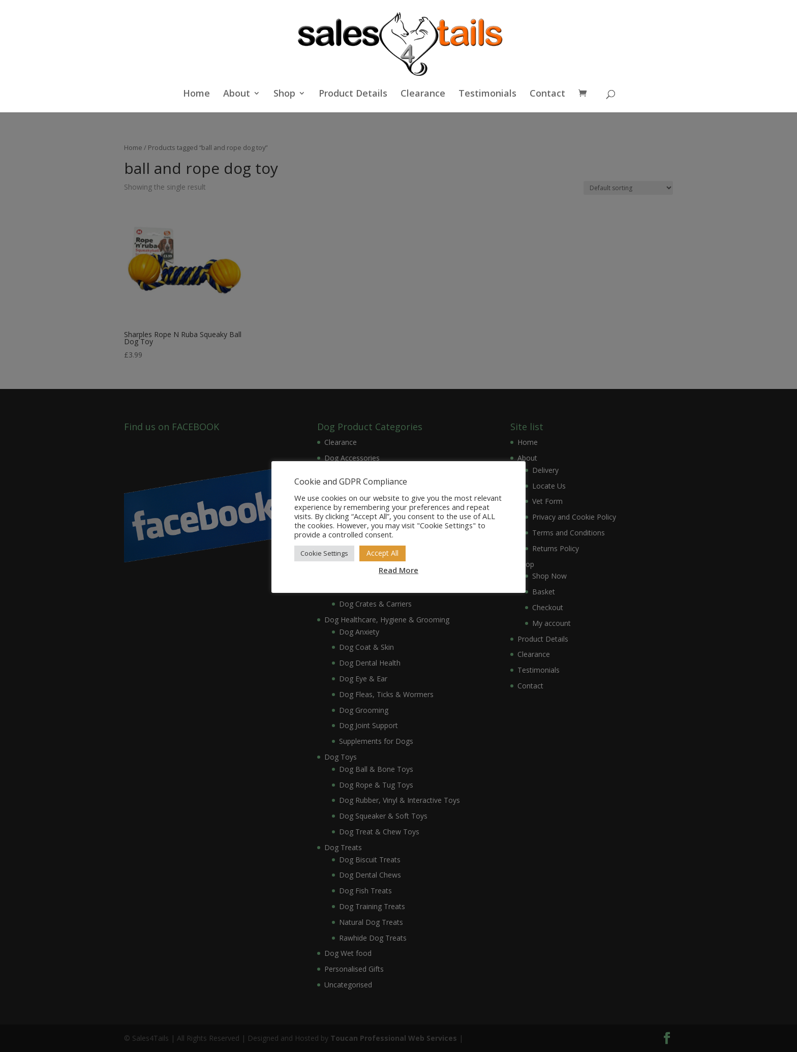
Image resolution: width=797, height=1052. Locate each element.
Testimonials (487, 94)
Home (196, 94)
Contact (547, 94)
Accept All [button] (382, 553)
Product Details (353, 94)
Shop (284, 94)
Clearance (423, 94)
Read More (398, 570)
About (236, 94)
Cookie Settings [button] (324, 553)
